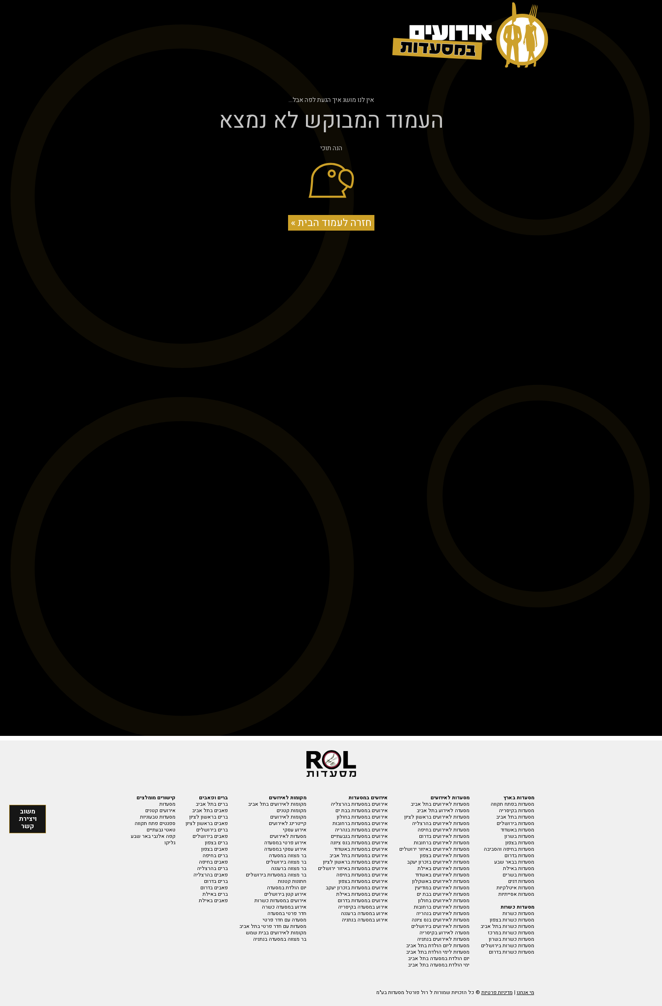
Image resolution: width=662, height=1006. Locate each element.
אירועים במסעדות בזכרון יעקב (357, 888)
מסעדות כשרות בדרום (511, 952)
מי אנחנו (525, 992)
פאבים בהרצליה (210, 875)
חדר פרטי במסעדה (286, 913)
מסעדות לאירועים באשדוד (442, 875)
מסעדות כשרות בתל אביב (507, 926)
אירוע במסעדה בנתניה (365, 920)
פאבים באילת (213, 900)
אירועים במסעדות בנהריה (361, 830)
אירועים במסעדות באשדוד (361, 849)
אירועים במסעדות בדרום (363, 900)
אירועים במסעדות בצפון (363, 881)
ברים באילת (215, 894)
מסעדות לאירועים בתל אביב (440, 804)
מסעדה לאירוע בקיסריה (444, 933)
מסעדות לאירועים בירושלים (440, 926)
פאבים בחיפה (213, 862)
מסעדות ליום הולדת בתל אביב (438, 945)
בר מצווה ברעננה (288, 868)
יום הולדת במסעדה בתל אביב (439, 958)
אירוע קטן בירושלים (285, 894)
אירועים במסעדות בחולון (362, 817)
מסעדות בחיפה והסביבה (509, 849)
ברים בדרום (216, 881)
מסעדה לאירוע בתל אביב (443, 810)
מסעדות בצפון (519, 843)
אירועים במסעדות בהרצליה (359, 804)
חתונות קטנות (292, 881)
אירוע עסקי (294, 830)
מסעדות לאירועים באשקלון (441, 881)
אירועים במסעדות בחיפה (362, 875)
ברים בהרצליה (212, 868)
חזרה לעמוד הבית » (331, 222)
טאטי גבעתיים (161, 830)
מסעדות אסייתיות (516, 894)
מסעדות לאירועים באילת (444, 868)
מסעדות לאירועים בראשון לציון (437, 817)
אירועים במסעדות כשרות (280, 900)
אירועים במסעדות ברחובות (360, 823)
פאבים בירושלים (210, 836)
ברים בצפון (216, 843)
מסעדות (167, 804)
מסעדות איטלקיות (515, 888)
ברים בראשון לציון (208, 817)
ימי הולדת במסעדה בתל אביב (439, 965)
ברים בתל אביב (212, 804)
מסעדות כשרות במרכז (511, 933)
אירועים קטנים (160, 810)
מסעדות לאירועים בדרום (444, 836)
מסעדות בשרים (518, 875)
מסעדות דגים (521, 881)
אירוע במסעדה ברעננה (364, 913)
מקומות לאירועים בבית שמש (276, 933)
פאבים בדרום (214, 888)
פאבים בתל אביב (210, 810)
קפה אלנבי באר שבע (153, 836)
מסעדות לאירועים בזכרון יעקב (438, 862)
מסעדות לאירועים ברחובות (442, 843)
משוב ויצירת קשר (28, 819)
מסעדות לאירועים (288, 836)
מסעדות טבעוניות (157, 817)
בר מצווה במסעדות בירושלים (276, 875)
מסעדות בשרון (519, 836)
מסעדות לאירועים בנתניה (443, 939)
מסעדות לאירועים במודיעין (442, 888)
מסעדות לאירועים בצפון (445, 855)
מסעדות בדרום (519, 855)
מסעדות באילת (518, 868)
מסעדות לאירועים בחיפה (444, 830)
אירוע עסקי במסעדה (285, 849)
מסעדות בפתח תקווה (512, 804)
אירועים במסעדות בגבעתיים (359, 836)
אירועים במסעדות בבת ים (361, 810)
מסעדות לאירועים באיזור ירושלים (434, 849)
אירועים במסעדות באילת (362, 894)
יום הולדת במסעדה (286, 888)
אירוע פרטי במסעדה (285, 843)
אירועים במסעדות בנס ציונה (359, 843)
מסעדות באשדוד (517, 830)
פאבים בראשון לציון (207, 823)
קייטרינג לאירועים (287, 823)
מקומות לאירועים (288, 817)
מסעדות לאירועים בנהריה (443, 913)
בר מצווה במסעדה (287, 855)
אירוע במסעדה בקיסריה (363, 907)
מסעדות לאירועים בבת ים (443, 894)
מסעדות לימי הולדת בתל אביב (438, 952)
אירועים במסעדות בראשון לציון (355, 862)
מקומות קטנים (291, 810)
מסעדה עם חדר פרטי (284, 920)
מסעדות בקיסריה (516, 810)
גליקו (169, 843)
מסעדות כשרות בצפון (512, 920)
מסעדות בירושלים (515, 823)
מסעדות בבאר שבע (514, 862)
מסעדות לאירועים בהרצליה (441, 823)
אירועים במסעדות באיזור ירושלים (353, 868)
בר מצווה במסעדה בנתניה (279, 939)
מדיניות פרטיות (497, 992)
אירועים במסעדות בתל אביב (358, 855)
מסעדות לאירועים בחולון (444, 900)
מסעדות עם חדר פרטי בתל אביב (272, 926)
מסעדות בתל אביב (515, 817)
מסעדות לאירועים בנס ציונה (441, 920)
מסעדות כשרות (518, 913)
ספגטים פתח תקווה (155, 823)
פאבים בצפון (214, 849)
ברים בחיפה (215, 855)
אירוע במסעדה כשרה (284, 907)
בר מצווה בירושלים (286, 862)
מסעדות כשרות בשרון (511, 939)
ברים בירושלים (212, 830)
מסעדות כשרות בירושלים (507, 945)
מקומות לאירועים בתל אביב (277, 804)
